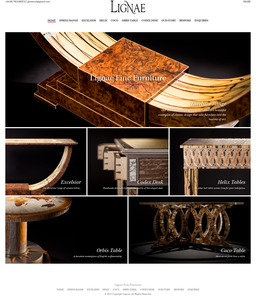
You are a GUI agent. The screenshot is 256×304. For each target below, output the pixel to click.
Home (52, 25)
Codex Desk (150, 25)
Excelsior (89, 25)
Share (247, 6)
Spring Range (68, 25)
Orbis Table (130, 25)
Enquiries (201, 25)
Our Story (168, 25)
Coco (114, 25)
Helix (103, 25)
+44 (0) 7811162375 (15, 6)
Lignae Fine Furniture (128, 285)
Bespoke (185, 25)
